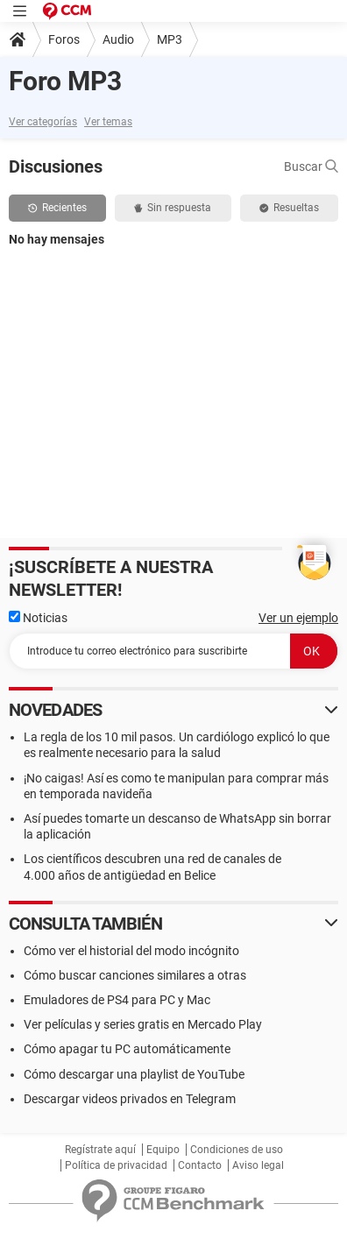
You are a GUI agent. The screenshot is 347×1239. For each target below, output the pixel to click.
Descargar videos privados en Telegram (130, 1099)
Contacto (200, 1165)
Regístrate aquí (100, 1149)
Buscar (311, 166)
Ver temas (108, 122)
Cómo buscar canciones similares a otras (135, 975)
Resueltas (289, 208)
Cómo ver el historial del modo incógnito (131, 951)
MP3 (169, 39)
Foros (64, 39)
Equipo (163, 1149)
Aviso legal (258, 1165)
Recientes (57, 208)
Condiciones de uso (236, 1149)
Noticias (38, 618)
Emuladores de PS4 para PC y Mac (117, 1000)
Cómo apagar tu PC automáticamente (127, 1049)
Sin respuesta (172, 208)
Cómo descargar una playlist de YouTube (134, 1074)
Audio (118, 39)
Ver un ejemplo (298, 618)
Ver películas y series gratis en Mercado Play (143, 1024)
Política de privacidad (116, 1165)
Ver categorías (43, 122)
